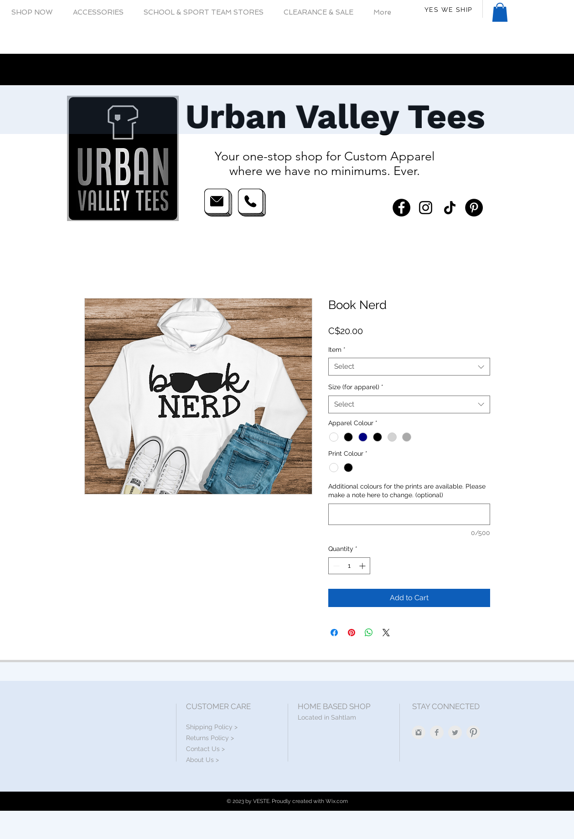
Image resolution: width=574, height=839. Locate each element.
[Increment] (363, 566)
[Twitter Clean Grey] (455, 732)
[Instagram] (425, 207)
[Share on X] (386, 632)
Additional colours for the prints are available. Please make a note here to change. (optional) (407, 491)
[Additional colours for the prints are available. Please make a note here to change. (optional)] (409, 514)
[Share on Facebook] (334, 632)
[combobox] (409, 367)
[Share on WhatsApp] (368, 632)
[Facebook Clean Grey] (437, 732)
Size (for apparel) (355, 387)
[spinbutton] (349, 566)
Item (337, 349)
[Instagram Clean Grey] (418, 732)
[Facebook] (401, 207)
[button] (32, 12)
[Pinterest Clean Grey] (473, 732)
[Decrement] (335, 566)
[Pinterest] (474, 207)
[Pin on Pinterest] (351, 632)
